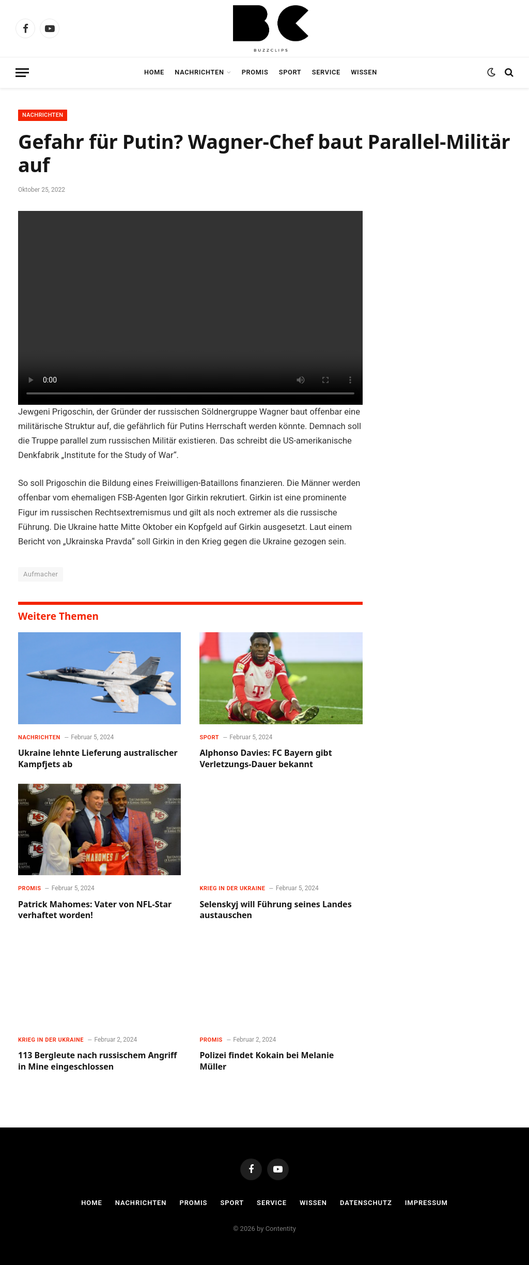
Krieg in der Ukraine (232, 888)
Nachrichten (199, 72)
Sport (290, 72)
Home (154, 72)
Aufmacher (40, 574)
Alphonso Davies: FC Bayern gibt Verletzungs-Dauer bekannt (265, 759)
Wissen (364, 72)
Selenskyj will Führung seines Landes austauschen (275, 910)
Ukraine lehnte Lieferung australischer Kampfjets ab (98, 759)
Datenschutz (366, 1203)
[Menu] (22, 72)
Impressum (426, 1203)
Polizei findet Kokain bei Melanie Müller (266, 1061)
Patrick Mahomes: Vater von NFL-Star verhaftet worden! (95, 910)
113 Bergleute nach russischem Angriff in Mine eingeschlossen (97, 1061)
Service (326, 72)
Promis (255, 72)
